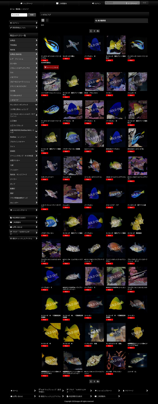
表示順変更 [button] (100, 21)
